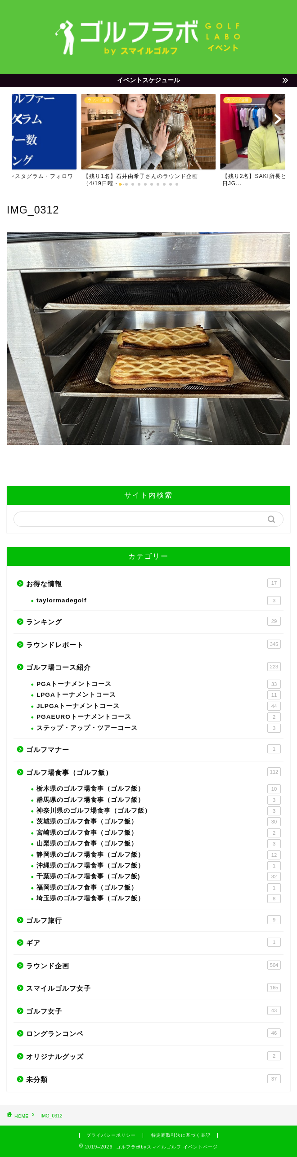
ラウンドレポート (153, 644)
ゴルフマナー (153, 748)
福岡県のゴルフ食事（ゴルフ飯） (158, 887)
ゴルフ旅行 (153, 919)
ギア (153, 942)
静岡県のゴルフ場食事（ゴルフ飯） (158, 854)
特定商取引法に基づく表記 (181, 1135)
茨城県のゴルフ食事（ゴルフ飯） (158, 821)
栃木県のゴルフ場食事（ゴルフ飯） (158, 788)
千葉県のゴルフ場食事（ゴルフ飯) (158, 876)
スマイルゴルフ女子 (153, 987)
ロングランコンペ (153, 1032)
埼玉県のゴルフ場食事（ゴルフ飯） (158, 898)
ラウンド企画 (153, 965)
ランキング (153, 621)
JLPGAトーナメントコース (158, 706)
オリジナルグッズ (153, 1055)
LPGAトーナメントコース (158, 694)
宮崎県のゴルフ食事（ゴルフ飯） (158, 832)
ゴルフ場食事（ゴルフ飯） (153, 771)
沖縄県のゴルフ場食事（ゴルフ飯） (158, 865)
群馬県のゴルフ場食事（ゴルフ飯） (158, 800)
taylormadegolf (158, 600)
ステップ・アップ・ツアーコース (158, 728)
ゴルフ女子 (153, 1010)
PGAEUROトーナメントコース (158, 716)
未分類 (153, 1078)
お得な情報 (153, 582)
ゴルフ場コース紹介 (153, 666)
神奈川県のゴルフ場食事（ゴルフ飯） (158, 810)
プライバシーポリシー (111, 1135)
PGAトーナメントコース (158, 684)
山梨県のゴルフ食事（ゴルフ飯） (158, 843)
